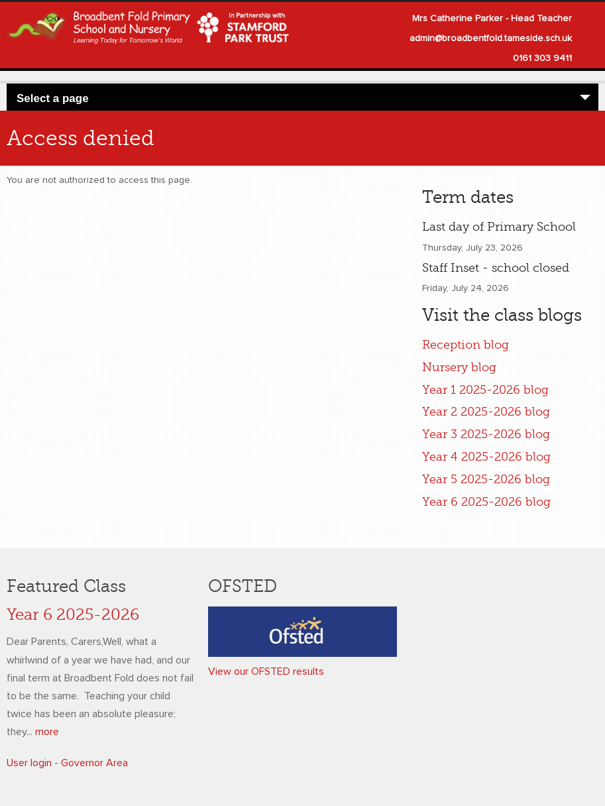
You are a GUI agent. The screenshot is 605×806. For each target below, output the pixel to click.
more (47, 731)
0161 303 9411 (542, 58)
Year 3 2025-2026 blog (486, 434)
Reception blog (465, 344)
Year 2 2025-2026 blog (486, 411)
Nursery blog (459, 367)
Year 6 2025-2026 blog (486, 501)
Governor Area (94, 763)
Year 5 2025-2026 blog (486, 479)
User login (29, 763)
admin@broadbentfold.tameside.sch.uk (491, 38)
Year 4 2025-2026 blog (486, 456)
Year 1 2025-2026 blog (485, 389)
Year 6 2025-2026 (73, 615)
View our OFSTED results (266, 671)
